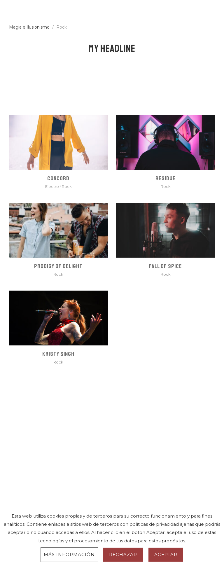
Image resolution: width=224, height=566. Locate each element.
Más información (69, 554)
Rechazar (123, 554)
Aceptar (166, 554)
